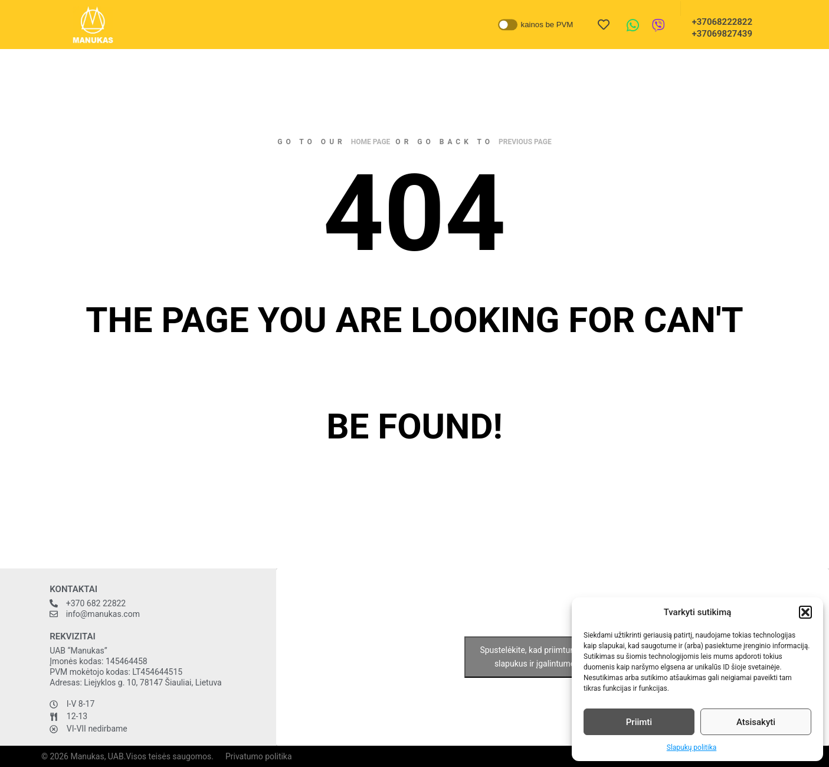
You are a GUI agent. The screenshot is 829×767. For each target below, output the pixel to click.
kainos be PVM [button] (546, 24)
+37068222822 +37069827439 (718, 28)
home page (371, 142)
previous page (525, 142)
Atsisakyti (755, 722)
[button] (805, 612)
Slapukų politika (691, 747)
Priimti (639, 722)
